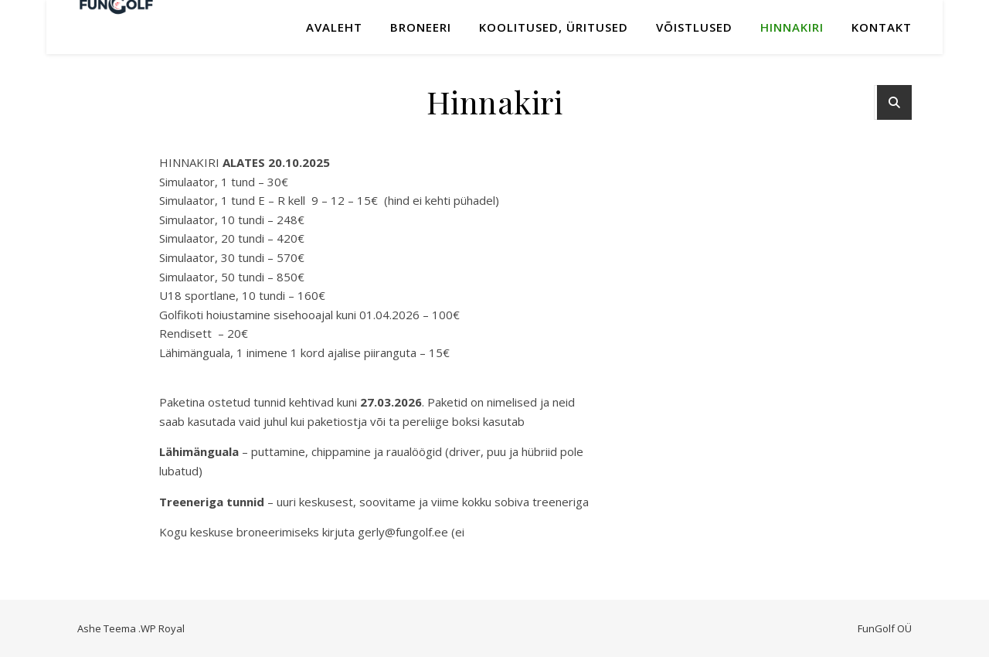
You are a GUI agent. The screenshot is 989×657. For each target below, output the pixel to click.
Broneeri (420, 27)
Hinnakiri (792, 27)
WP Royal (163, 628)
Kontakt (881, 27)
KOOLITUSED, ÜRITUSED (553, 27)
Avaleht (334, 27)
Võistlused (694, 27)
